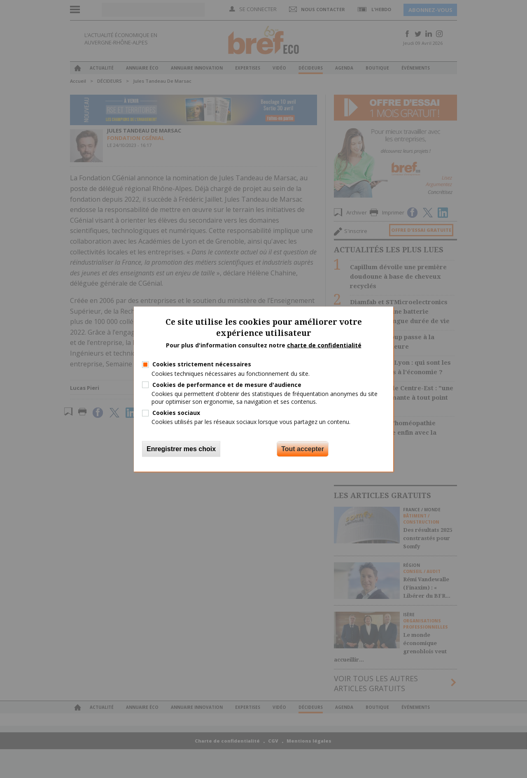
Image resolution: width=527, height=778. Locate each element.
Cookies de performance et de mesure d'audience (226, 384)
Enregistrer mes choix (181, 448)
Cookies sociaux (176, 413)
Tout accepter (302, 448)
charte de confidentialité (324, 345)
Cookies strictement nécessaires (201, 364)
